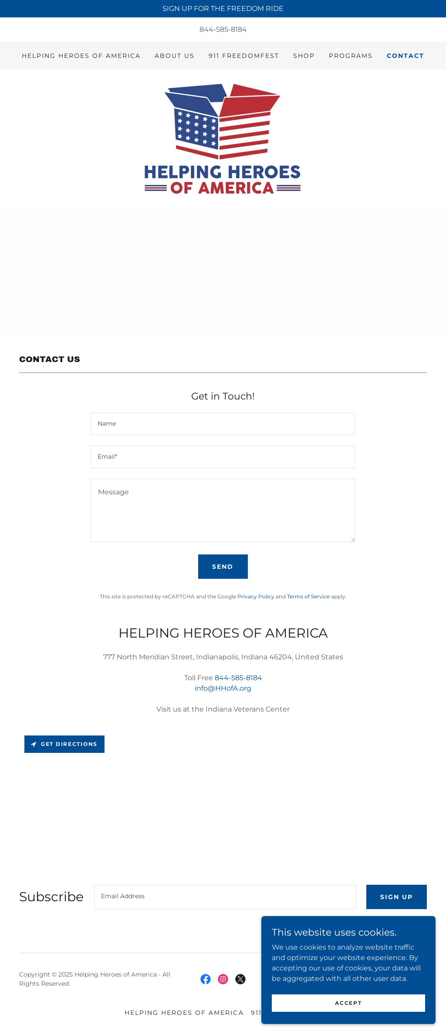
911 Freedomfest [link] (244, 56)
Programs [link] (351, 56)
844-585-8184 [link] (223, 29)
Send (222, 567)
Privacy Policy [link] (255, 596)
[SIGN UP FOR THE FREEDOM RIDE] (223, 8)
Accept (348, 1003)
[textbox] (223, 424)
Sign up (396, 897)
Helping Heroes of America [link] (81, 56)
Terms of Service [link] (308, 596)
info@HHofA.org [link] (223, 688)
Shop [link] (304, 56)
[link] (223, 137)
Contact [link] (405, 56)
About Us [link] (175, 56)
